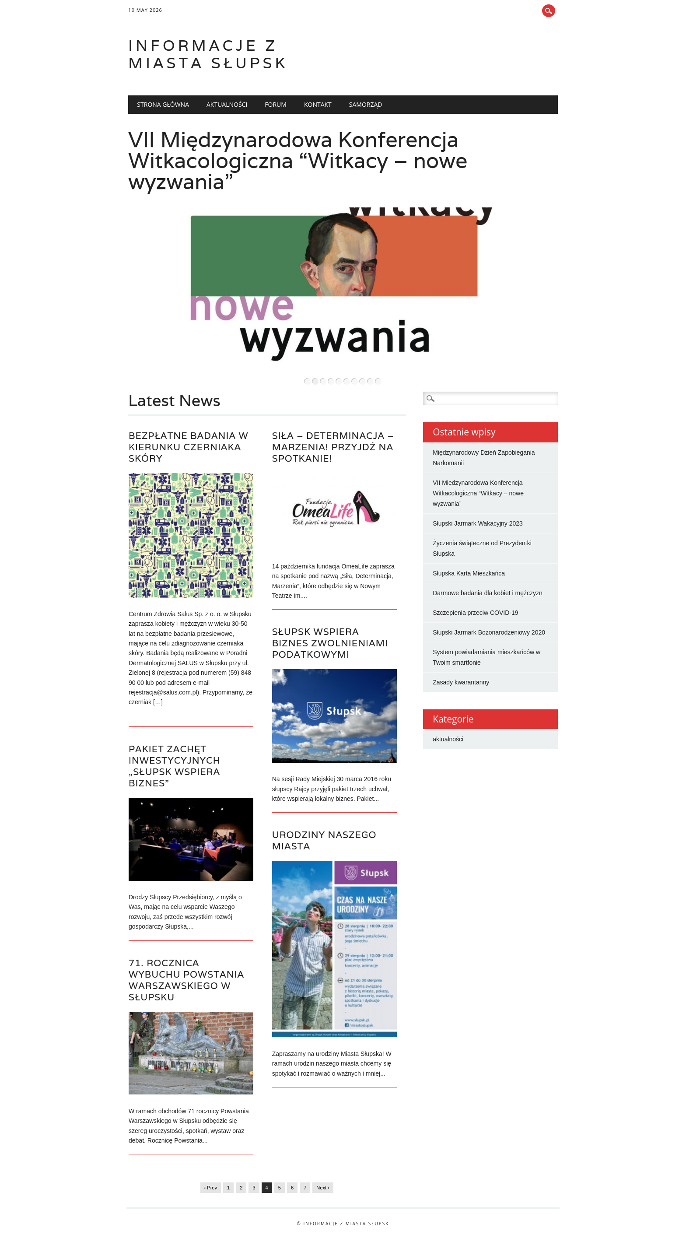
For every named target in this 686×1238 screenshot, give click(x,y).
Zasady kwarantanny (461, 682)
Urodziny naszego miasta (324, 840)
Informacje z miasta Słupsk (208, 54)
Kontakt (318, 104)
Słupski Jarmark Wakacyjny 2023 (478, 523)
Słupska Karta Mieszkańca (469, 573)
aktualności (448, 739)
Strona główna (163, 104)
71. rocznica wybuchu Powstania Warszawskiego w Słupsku (186, 980)
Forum (276, 104)
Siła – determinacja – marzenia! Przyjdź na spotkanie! (333, 447)
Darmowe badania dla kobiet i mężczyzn (487, 592)
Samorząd (365, 104)
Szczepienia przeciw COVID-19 (475, 612)
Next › (322, 1187)
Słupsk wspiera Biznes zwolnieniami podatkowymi (330, 643)
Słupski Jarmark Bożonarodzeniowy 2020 (489, 632)
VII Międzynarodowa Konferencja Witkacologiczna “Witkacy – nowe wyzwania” (297, 160)
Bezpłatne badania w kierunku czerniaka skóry (188, 447)
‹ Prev (210, 1187)
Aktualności (226, 104)
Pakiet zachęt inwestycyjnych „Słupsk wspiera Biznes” (174, 766)
